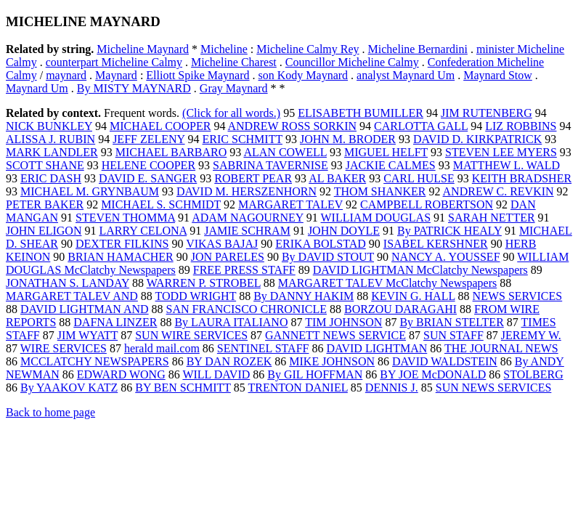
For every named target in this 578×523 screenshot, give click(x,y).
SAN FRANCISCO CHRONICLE (246, 309)
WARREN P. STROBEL (204, 283)
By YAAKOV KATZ (69, 387)
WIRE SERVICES (63, 348)
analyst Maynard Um (406, 75)
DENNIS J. (391, 387)
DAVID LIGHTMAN (376, 348)
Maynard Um (37, 88)
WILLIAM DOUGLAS (376, 217)
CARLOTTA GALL (421, 126)
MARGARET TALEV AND (72, 296)
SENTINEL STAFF (263, 348)
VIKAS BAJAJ (222, 244)
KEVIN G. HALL (413, 296)
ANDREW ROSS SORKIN (292, 126)
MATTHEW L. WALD (506, 165)
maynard (66, 75)
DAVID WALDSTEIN (444, 361)
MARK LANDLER (52, 152)
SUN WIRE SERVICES (191, 335)
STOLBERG (533, 374)
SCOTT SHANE (45, 165)
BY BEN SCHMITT (183, 387)
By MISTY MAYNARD (134, 88)
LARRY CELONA (143, 230)
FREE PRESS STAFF (244, 270)
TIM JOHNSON (343, 322)
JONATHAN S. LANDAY (67, 283)
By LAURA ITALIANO (231, 322)
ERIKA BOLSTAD (320, 244)
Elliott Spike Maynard (197, 75)
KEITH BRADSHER (521, 178)
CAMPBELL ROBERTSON (426, 204)
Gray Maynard (234, 88)
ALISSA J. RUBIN (50, 139)
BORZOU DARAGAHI (400, 309)
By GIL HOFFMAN (314, 374)
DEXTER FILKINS (122, 244)
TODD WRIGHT (196, 296)
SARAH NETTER (491, 217)
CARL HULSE (419, 178)
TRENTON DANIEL (298, 387)
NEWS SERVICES (518, 296)
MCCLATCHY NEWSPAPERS (94, 361)
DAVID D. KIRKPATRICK (477, 139)
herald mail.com (162, 348)
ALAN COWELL (285, 152)
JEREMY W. (531, 335)
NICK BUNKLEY (49, 126)
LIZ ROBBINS (520, 126)
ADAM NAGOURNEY (248, 217)
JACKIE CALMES (391, 165)
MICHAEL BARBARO (171, 152)
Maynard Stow (497, 75)
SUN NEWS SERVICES (494, 387)
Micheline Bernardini (418, 49)
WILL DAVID (216, 374)
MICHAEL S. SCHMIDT (161, 204)
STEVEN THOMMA (125, 217)
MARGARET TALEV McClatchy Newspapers (387, 283)
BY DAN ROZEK (229, 361)
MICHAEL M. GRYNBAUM (89, 191)
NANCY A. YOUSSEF (445, 257)
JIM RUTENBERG (486, 113)
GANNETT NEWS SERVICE (335, 335)
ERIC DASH (50, 178)
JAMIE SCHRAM (247, 230)
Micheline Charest (234, 62)
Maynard (116, 75)
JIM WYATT (87, 335)
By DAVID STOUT (328, 257)
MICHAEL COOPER (160, 126)
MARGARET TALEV (290, 204)
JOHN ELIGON (43, 230)
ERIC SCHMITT (242, 139)
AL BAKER (337, 178)
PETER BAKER (45, 204)
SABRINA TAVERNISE (270, 165)
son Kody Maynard (304, 75)
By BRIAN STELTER (451, 322)
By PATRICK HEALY (449, 230)
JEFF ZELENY (148, 139)
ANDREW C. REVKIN (498, 191)
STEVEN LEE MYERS (501, 152)
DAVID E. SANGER (148, 178)
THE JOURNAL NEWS (501, 348)
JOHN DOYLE (344, 230)
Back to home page (50, 412)
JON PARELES (227, 257)
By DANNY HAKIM (303, 296)
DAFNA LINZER (115, 322)
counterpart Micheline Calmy (114, 62)
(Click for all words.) (231, 113)
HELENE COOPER (148, 165)
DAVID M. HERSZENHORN (246, 191)
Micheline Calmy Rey (307, 49)
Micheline (224, 49)
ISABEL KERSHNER (435, 244)
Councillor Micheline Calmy (352, 62)
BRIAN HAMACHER (120, 257)
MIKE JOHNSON (332, 361)
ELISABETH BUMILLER (360, 113)
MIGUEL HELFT (386, 152)
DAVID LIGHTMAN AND (84, 309)
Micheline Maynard (143, 49)
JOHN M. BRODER (348, 139)
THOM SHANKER (380, 191)
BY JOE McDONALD (433, 374)
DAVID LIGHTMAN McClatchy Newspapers (420, 270)
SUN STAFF (453, 335)
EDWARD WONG (121, 374)
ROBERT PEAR (253, 178)
